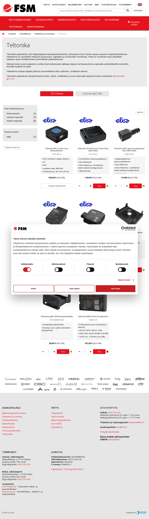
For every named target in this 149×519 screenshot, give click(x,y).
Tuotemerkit (125, 4)
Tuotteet (12, 33)
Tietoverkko (16, 26)
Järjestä (140, 112)
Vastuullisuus (57, 427)
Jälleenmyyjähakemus (61, 420)
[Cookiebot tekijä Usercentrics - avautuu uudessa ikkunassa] (123, 228)
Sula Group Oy (8, 491)
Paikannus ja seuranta (44, 33)
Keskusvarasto (12, 113)
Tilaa (99, 186)
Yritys (47, 4)
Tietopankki (7, 434)
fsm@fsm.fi (122, 427)
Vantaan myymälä (13, 117)
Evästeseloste (8, 427)
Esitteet (88, 4)
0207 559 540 (24, 479)
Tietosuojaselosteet (11, 430)
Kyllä (7, 137)
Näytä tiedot (124, 280)
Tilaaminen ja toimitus (12, 416)
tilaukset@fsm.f (136, 422)
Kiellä (33, 289)
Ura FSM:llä (56, 423)
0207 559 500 (114, 412)
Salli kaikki (115, 289)
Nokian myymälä (13, 121)
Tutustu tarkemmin (57, 185)
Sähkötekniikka (35, 26)
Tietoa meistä (57, 416)
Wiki (97, 4)
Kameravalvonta (67, 19)
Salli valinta (74, 289)
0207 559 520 (24, 464)
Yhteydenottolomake (109, 432)
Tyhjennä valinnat (12, 147)
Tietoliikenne (111, 19)
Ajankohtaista (8, 423)
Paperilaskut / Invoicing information (67, 469)
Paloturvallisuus (90, 19)
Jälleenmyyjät (75, 4)
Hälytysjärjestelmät (20, 19)
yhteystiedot (114, 439)
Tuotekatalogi (108, 4)
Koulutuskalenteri (10, 420)
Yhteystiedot (59, 4)
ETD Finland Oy (9, 486)
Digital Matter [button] (92, 93)
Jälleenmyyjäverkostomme (14, 413)
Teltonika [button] (56, 93)
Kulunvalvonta (44, 19)
